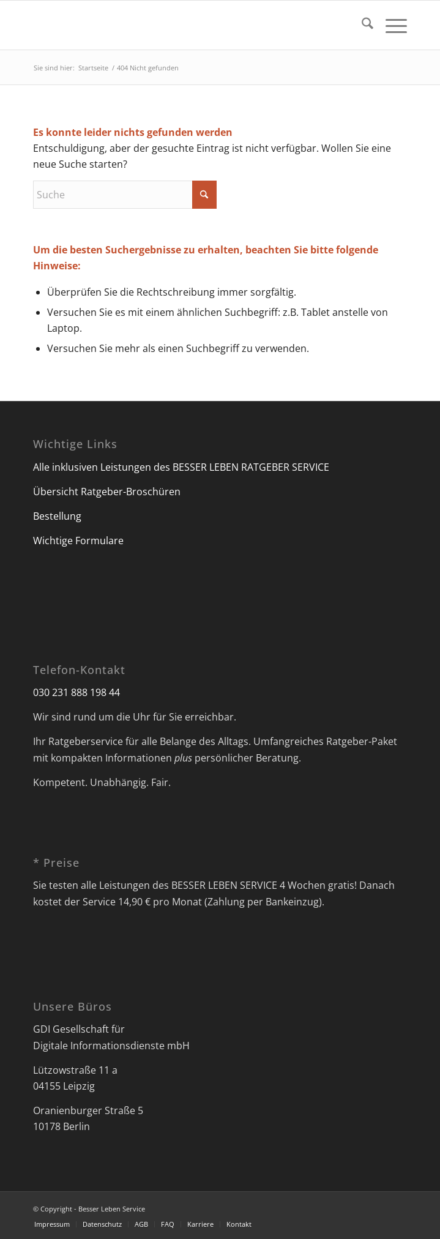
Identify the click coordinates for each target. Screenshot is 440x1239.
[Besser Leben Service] (182, 25)
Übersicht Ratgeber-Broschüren (107, 491)
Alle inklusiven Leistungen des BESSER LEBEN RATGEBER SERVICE (181, 467)
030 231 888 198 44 (76, 692)
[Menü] (390, 25)
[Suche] (361, 25)
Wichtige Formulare (78, 540)
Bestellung (57, 516)
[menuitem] (361, 25)
